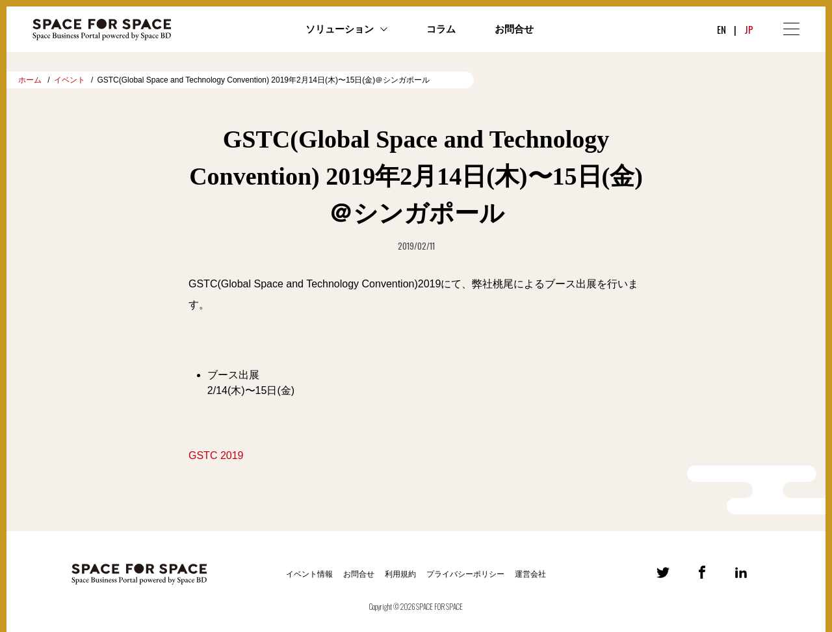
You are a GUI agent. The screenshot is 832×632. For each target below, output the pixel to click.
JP (748, 29)
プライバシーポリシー (465, 574)
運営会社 (530, 574)
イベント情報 (309, 574)
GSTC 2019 (215, 455)
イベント (69, 80)
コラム (441, 29)
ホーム (30, 80)
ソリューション (340, 29)
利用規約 (400, 574)
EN (721, 29)
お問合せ (514, 29)
